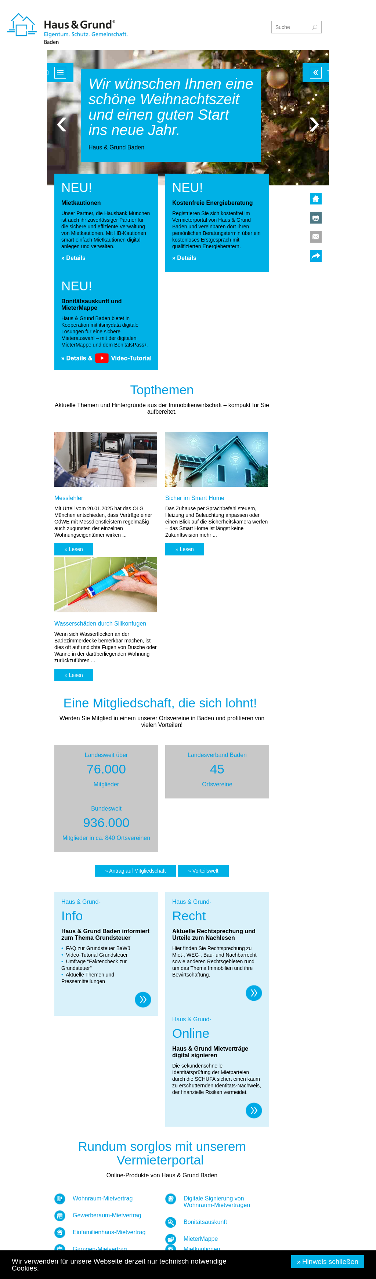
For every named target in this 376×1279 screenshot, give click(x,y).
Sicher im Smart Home (194, 498)
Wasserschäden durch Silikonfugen (100, 623)
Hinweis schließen (330, 1261)
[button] (73, 549)
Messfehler (68, 498)
